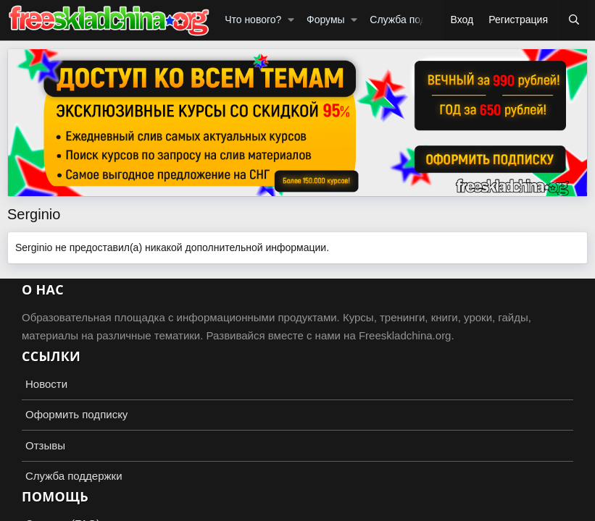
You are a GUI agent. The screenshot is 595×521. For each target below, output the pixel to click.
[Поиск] (574, 20)
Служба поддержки (415, 19)
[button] (291, 20)
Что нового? (253, 19)
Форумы (326, 19)
